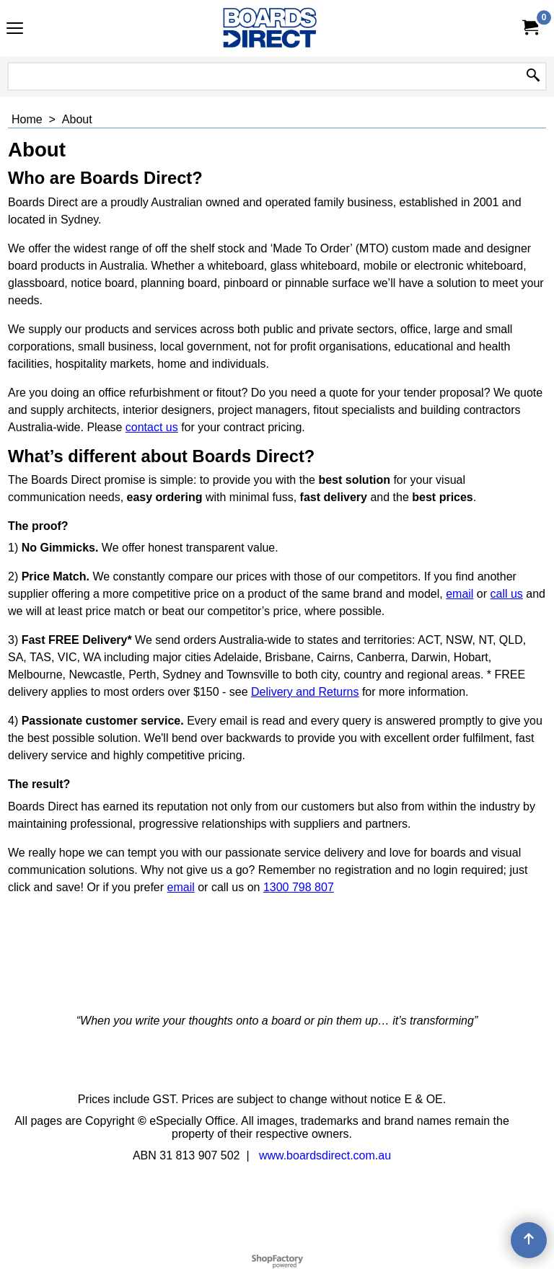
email (459, 594)
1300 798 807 (298, 887)
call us (507, 594)
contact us (152, 427)
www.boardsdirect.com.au (325, 1155)
